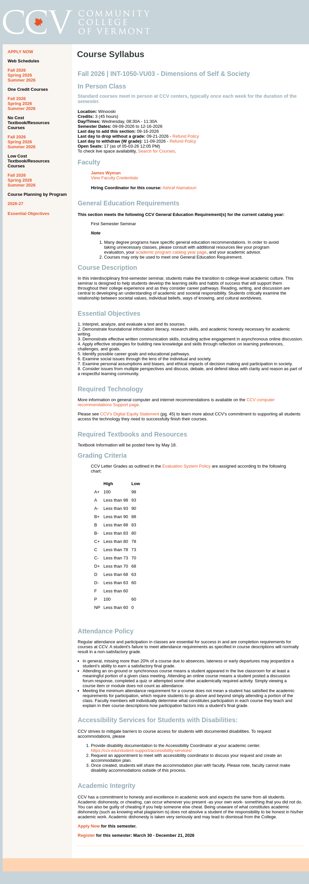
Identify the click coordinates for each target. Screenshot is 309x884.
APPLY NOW (20, 51)
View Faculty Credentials (114, 177)
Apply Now (89, 826)
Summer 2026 (22, 80)
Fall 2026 (17, 70)
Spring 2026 (20, 75)
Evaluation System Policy (186, 466)
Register (86, 835)
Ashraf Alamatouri (180, 187)
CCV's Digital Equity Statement (129, 413)
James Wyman (106, 172)
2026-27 (15, 203)
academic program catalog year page (171, 252)
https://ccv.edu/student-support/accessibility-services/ (141, 750)
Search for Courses (156, 151)
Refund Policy (186, 136)
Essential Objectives (28, 213)
